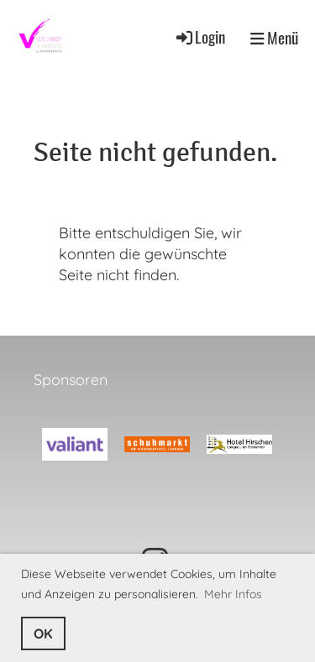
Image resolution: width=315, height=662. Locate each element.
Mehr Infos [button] (233, 594)
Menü (274, 38)
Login (199, 36)
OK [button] (43, 633)
